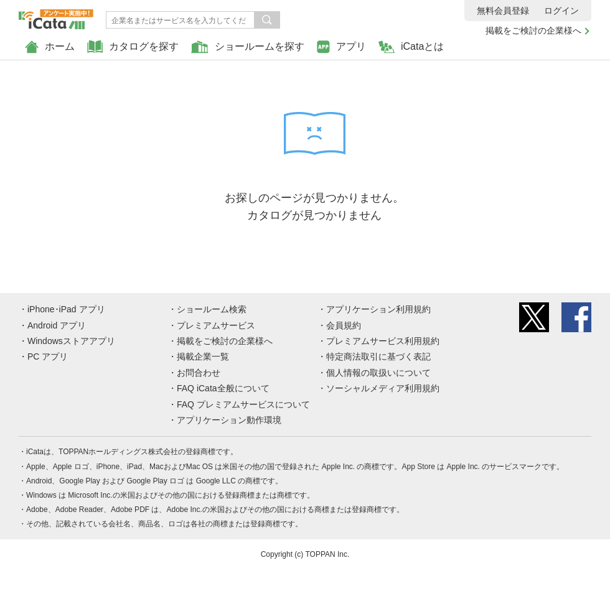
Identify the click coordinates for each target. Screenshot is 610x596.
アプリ (341, 47)
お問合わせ (198, 373)
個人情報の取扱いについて (378, 373)
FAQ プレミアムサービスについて (243, 404)
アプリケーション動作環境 (229, 420)
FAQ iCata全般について (223, 388)
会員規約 (343, 325)
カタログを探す (133, 47)
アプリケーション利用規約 (378, 309)
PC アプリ (47, 356)
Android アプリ (56, 325)
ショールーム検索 (211, 309)
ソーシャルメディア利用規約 (382, 388)
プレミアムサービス (216, 325)
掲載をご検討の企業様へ (533, 30)
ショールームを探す (247, 47)
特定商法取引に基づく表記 (378, 356)
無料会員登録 (503, 11)
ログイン (561, 11)
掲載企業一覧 (203, 356)
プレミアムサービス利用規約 (382, 341)
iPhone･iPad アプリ (66, 309)
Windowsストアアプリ (71, 341)
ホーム (50, 47)
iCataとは (411, 47)
